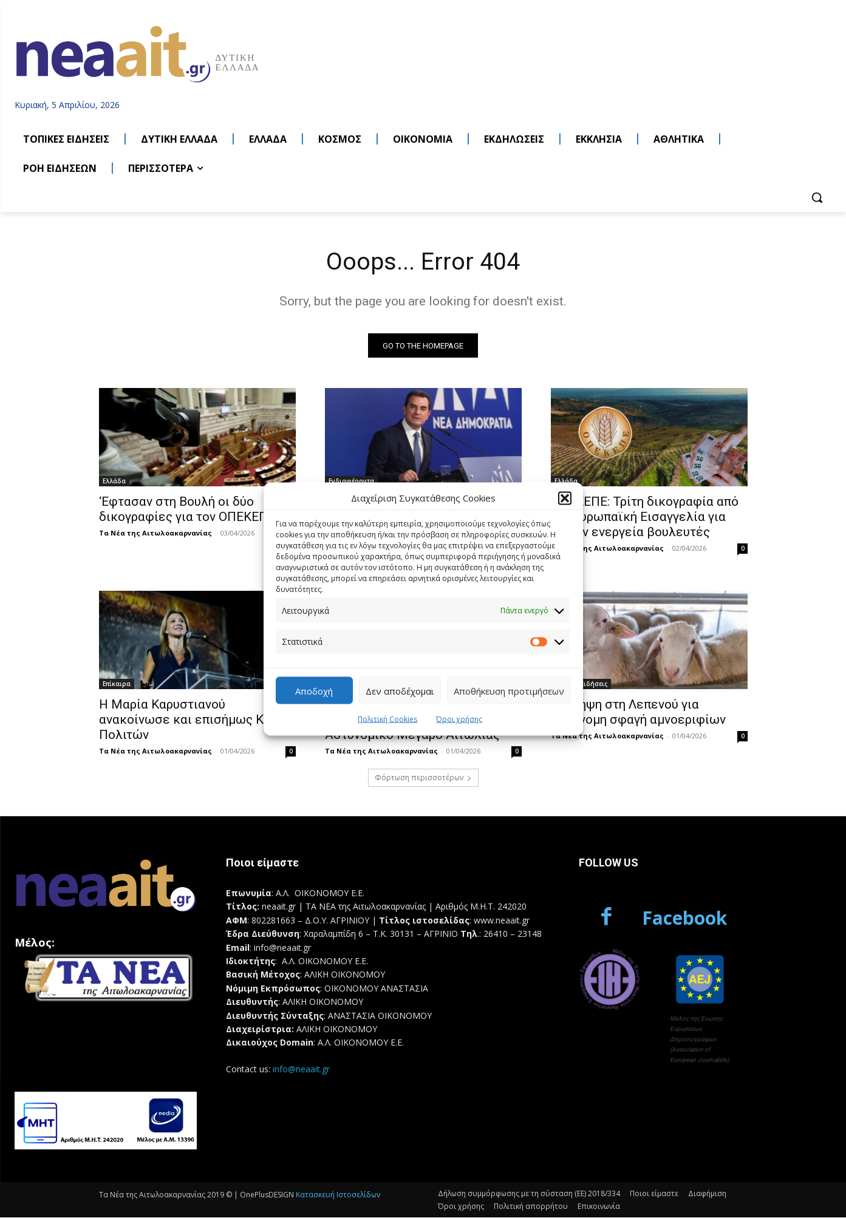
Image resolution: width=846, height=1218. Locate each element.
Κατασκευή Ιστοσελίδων (338, 1195)
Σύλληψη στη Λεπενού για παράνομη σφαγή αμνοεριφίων (638, 713)
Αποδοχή (314, 690)
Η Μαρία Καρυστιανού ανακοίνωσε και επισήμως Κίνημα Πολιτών (197, 720)
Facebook (684, 918)
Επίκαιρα (117, 685)
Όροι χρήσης (459, 719)
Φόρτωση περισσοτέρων (423, 779)
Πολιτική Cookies (387, 719)
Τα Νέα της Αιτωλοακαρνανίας (155, 534)
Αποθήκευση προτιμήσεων (509, 690)
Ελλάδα (114, 482)
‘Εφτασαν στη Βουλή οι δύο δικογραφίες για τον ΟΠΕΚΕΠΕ (187, 510)
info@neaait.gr (301, 1069)
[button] (565, 498)
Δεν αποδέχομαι (400, 690)
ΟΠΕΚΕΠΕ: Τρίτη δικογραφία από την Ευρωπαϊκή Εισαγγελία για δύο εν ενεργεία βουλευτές (645, 517)
